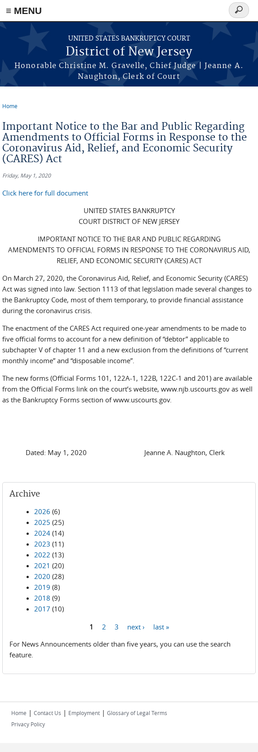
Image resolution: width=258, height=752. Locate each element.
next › (136, 626)
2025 (42, 522)
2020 (42, 576)
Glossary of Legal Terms (137, 712)
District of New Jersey (129, 52)
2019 (42, 587)
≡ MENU (24, 10)
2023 (42, 543)
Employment (84, 712)
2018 (42, 597)
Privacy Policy (28, 724)
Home (10, 105)
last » (161, 626)
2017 (42, 608)
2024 (42, 533)
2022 (42, 554)
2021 (42, 565)
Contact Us (47, 712)
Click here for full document (45, 192)
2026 (42, 511)
